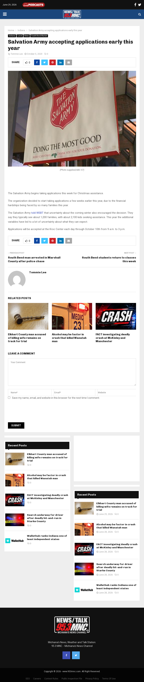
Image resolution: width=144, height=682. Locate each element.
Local (19, 36)
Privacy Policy (92, 678)
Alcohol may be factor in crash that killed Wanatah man (69, 338)
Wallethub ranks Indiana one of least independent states (47, 537)
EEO (28, 678)
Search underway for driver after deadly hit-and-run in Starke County (45, 518)
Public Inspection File (72, 678)
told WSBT (37, 212)
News (26, 36)
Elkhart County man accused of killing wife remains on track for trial (27, 338)
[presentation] (35, 412)
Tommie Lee (17, 54)
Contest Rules (51, 678)
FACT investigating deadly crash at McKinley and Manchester (113, 338)
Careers (37, 678)
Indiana (12, 36)
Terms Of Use (109, 678)
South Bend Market (39, 36)
